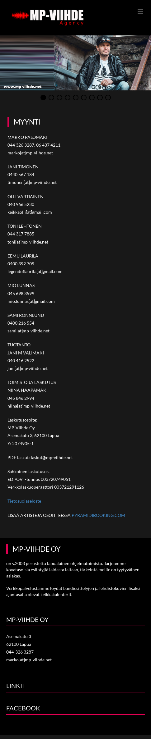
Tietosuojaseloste (24, 501)
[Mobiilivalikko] (141, 11)
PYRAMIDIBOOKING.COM (98, 515)
